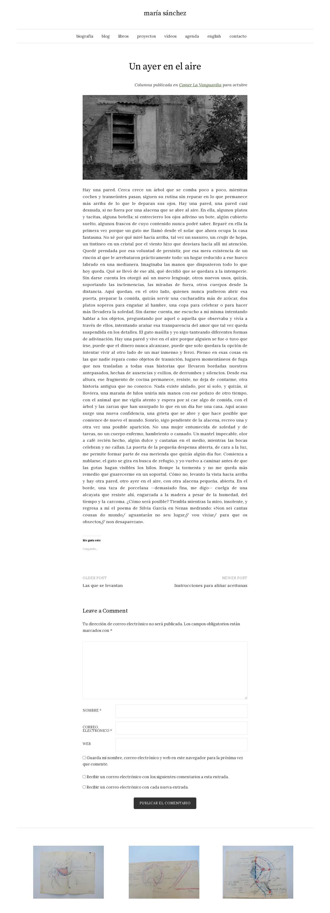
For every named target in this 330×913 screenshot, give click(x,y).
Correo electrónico (97, 729)
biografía (84, 36)
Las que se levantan (103, 585)
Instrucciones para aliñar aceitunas (210, 585)
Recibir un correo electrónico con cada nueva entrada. (138, 787)
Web (87, 744)
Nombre (92, 710)
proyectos (146, 36)
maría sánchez (165, 13)
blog (106, 36)
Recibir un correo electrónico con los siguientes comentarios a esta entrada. (158, 776)
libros (123, 36)
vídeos (170, 36)
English (214, 36)
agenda (192, 36)
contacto (237, 36)
